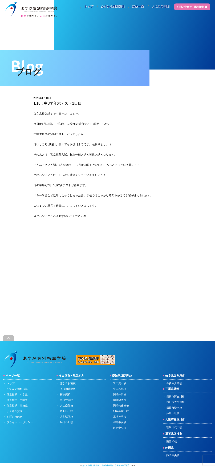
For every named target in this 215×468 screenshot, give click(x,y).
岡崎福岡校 (119, 399)
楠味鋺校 (65, 394)
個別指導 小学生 (17, 394)
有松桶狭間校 (68, 388)
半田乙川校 (66, 422)
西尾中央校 (119, 427)
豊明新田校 (66, 411)
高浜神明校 (119, 416)
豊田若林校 (119, 388)
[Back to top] (8, 338)
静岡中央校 (172, 455)
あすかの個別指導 (112, 6)
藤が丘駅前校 (68, 383)
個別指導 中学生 (17, 399)
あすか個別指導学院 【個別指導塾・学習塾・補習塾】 (106, 465)
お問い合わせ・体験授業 (192, 6)
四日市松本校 (174, 407)
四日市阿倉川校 (175, 396)
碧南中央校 (119, 422)
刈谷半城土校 (121, 411)
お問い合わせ (14, 416)
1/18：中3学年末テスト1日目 (58, 103)
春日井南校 (66, 399)
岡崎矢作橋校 (121, 405)
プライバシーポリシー (20, 422)
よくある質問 (160, 6)
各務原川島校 (174, 383)
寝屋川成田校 (174, 427)
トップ (88, 6)
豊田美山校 (119, 383)
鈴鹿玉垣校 (172, 413)
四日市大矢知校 (175, 402)
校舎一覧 (138, 6)
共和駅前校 (66, 416)
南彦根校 (171, 441)
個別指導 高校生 (17, 405)
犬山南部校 (66, 405)
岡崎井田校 (119, 394)
